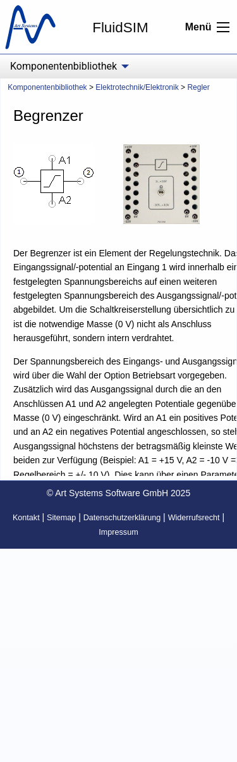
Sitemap (61, 517)
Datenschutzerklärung (122, 517)
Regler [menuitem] (198, 87)
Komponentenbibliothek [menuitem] (63, 66)
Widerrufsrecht (194, 517)
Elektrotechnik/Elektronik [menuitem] (136, 87)
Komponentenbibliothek (47, 87)
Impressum (118, 532)
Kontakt (26, 517)
